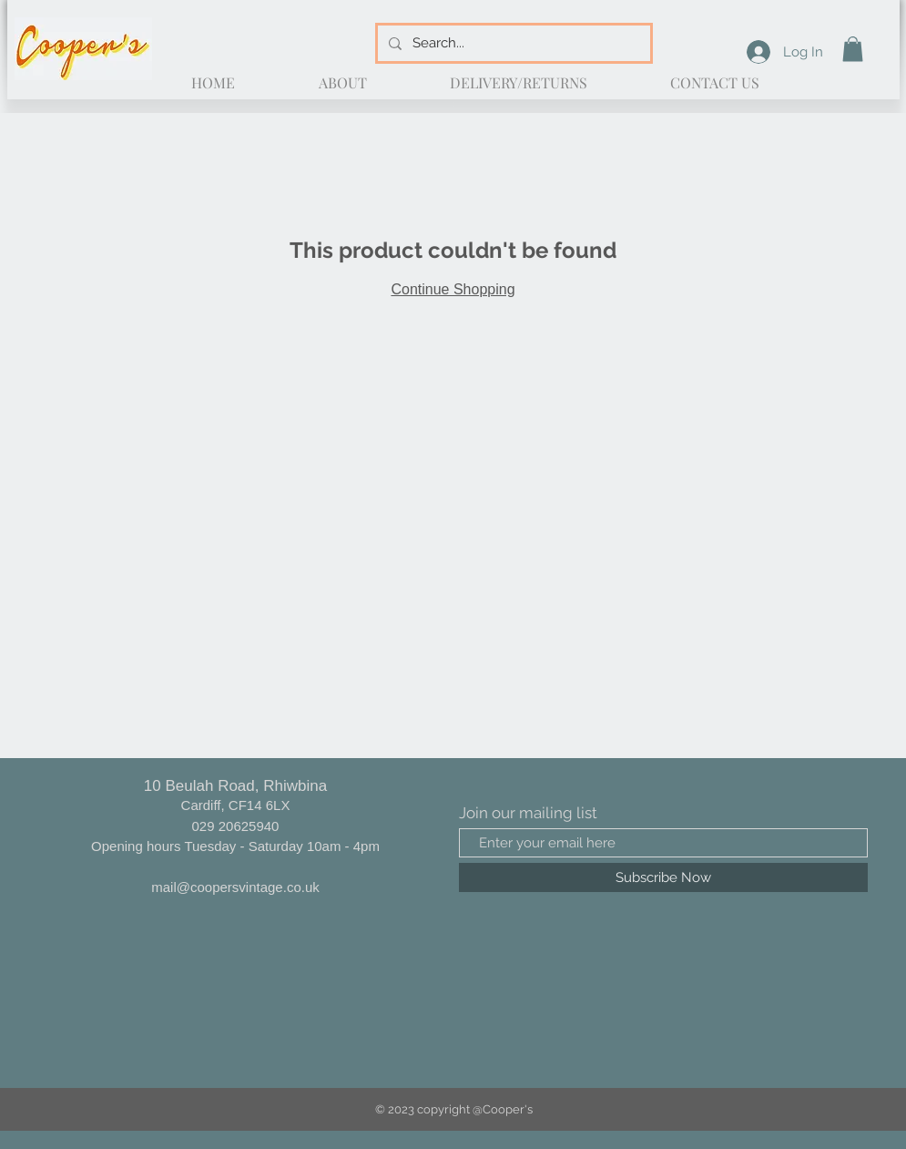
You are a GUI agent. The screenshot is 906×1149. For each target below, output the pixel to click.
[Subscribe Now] (663, 877)
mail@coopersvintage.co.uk (235, 887)
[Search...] (512, 43)
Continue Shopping (452, 289)
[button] (852, 48)
